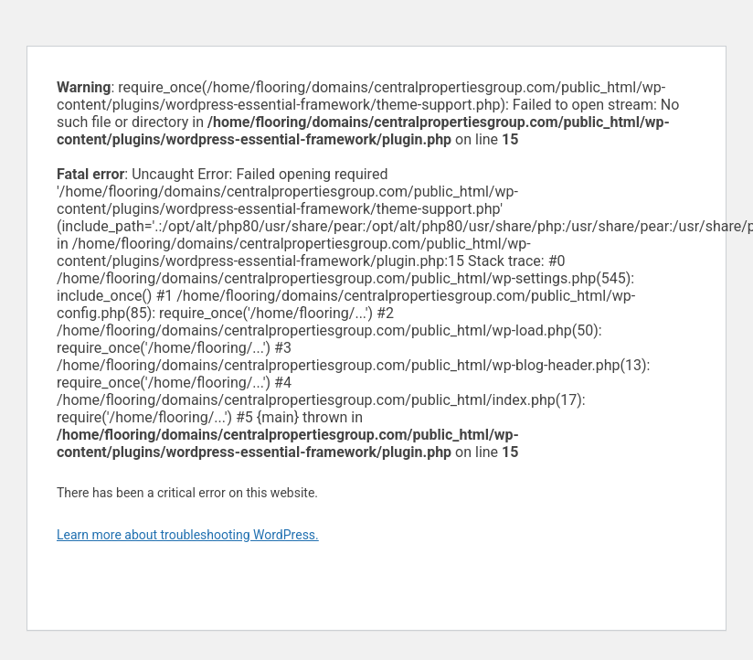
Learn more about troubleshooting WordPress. (188, 534)
